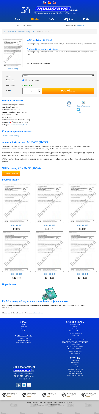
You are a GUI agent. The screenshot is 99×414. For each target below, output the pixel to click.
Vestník (75, 364)
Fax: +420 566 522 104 (75, 349)
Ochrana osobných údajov (75, 375)
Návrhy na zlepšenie (75, 371)
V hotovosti (75, 335)
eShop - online (75, 344)
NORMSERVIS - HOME (75, 369)
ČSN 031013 (49, 253)
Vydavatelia (11, 32)
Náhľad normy (12, 68)
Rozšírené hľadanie (23, 340)
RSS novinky (75, 362)
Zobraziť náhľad (11, 173)
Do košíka (68, 91)
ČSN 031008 (16, 253)
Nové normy (75, 360)
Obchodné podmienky (75, 373)
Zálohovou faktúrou (75, 331)
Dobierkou (75, 329)
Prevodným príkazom (75, 333)
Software (23, 329)
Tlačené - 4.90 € (32, 80)
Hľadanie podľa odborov (23, 342)
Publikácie (24, 326)
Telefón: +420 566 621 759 (75, 347)
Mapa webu (75, 367)
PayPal (75, 326)
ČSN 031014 (82, 253)
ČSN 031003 (49, 204)
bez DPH (80, 25)
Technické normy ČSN (26, 32)
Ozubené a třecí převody (10, 136)
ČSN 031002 (16, 204)
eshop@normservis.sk (75, 351)
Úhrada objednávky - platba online (75, 340)
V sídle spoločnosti (75, 353)
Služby (24, 331)
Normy (24, 324)
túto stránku (38, 313)
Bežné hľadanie (23, 338)
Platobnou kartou (75, 324)
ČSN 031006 (82, 204)
